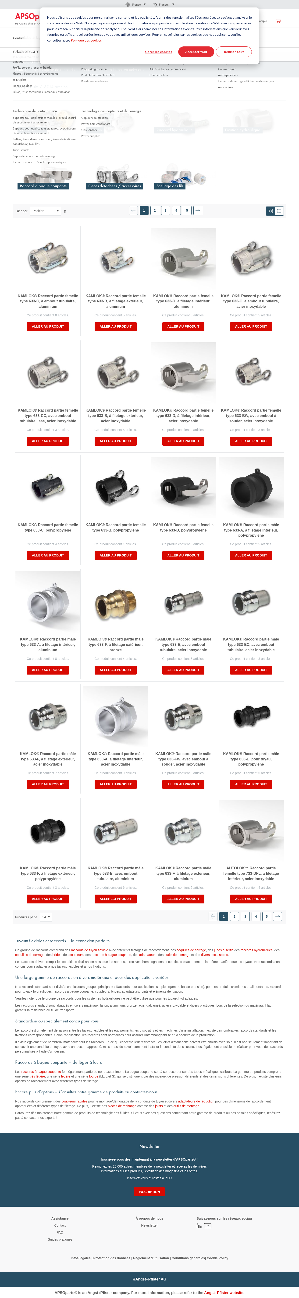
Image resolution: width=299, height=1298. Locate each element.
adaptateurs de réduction (196, 1101)
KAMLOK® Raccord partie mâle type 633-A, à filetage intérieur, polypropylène (251, 530)
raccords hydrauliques (257, 950)
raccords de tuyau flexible (89, 950)
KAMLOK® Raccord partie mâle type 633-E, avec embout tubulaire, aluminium (115, 873)
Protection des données (111, 1258)
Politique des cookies (86, 40)
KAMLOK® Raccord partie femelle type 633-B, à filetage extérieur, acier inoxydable (115, 415)
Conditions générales (188, 1258)
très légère (37, 1076)
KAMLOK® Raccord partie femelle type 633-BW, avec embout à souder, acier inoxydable (251, 415)
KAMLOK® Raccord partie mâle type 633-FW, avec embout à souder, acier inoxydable (183, 759)
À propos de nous (149, 1218)
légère (65, 1076)
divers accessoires (214, 955)
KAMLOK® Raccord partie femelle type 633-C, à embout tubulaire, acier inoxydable (251, 301)
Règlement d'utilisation (151, 1258)
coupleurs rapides (74, 1101)
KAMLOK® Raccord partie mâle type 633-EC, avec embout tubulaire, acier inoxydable (251, 644)
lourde (93, 1076)
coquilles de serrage (191, 950)
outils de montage (177, 955)
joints (159, 1106)
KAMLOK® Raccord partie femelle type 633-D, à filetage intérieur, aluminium (183, 301)
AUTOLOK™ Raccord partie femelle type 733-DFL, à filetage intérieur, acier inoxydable (251, 873)
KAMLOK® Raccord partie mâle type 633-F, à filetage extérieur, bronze (115, 644)
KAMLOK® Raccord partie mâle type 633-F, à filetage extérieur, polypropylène (48, 873)
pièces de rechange (122, 1106)
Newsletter (149, 1225)
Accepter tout (196, 52)
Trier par (21, 211)
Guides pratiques (60, 1239)
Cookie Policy (217, 1258)
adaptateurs (148, 955)
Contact (60, 1225)
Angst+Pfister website (223, 1293)
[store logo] (35, 19)
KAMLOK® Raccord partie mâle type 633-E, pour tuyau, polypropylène (251, 759)
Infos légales (81, 1258)
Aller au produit (48, 326)
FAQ (60, 1232)
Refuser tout (234, 52)
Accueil (19, 46)
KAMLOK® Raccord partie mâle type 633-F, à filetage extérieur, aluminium (183, 873)
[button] (135, 4)
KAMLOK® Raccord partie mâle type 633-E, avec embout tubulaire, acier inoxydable (183, 644)
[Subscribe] (149, 1191)
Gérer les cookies (158, 52)
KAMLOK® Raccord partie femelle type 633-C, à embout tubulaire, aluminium (48, 301)
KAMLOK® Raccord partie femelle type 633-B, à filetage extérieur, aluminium (115, 301)
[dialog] (149, 35)
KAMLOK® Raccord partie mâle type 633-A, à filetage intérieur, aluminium (48, 644)
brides (57, 955)
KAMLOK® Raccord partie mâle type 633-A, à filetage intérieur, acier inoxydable (115, 759)
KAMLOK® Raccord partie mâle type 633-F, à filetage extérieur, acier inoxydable (48, 759)
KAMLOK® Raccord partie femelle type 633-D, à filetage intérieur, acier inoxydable (183, 415)
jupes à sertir (223, 950)
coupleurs (76, 955)
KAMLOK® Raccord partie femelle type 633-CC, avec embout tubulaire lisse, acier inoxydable (48, 415)
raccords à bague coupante (111, 955)
